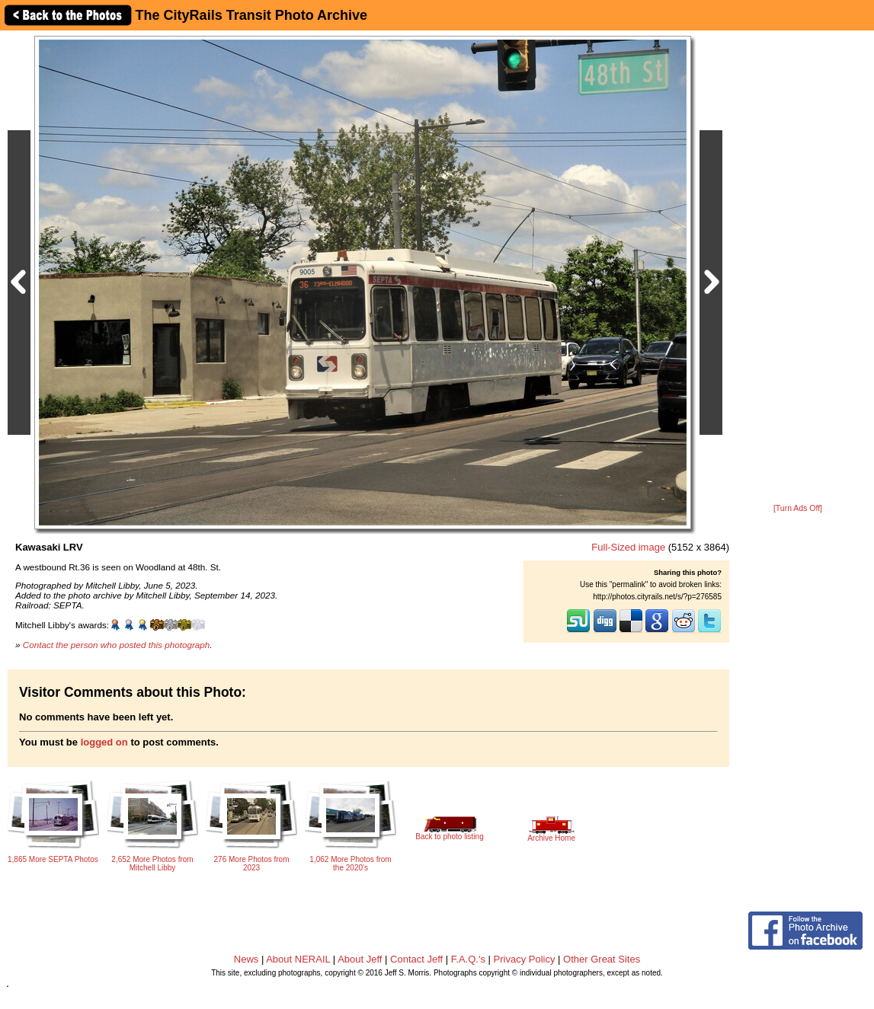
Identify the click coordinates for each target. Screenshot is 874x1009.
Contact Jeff (416, 959)
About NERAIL (298, 959)
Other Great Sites (601, 959)
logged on (104, 742)
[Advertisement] (798, 268)
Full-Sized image (628, 547)
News (246, 959)
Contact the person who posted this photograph (116, 645)
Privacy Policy (524, 959)
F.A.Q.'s (468, 959)
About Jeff (360, 959)
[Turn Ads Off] (797, 508)
